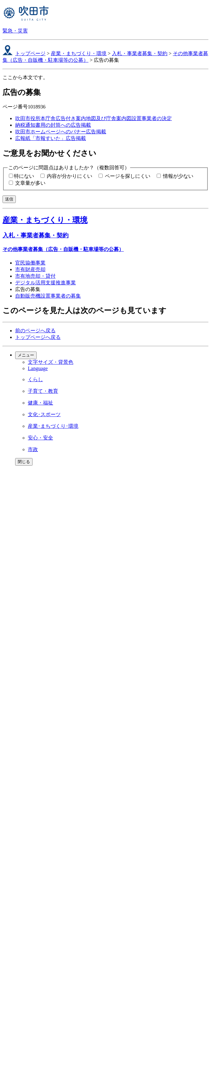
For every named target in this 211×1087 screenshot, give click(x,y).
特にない (24, 176)
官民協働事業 (30, 262)
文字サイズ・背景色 (50, 362)
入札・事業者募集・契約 (139, 53)
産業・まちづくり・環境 (78, 53)
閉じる (24, 461)
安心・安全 (40, 437)
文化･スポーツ (44, 414)
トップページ (30, 53)
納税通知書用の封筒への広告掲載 (53, 125)
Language (38, 368)
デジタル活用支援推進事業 (45, 282)
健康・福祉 (40, 402)
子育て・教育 (43, 391)
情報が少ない (178, 176)
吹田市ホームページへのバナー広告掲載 (60, 131)
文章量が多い (30, 183)
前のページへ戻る (35, 330)
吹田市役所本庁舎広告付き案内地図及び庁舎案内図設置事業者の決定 (93, 118)
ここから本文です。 (25, 77)
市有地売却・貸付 (35, 276)
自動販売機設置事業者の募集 (48, 296)
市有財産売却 (30, 269)
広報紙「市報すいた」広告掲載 (50, 138)
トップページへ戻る (38, 337)
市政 (33, 449)
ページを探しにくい (127, 176)
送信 (9, 199)
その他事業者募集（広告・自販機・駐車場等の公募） (63, 249)
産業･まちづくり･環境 (53, 426)
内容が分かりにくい (69, 176)
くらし (35, 379)
